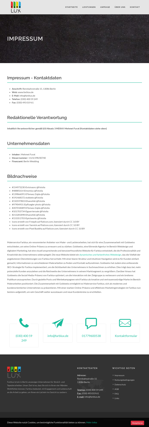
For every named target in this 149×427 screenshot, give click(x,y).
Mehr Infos (91, 422)
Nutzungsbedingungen (125, 380)
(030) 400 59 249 (90, 389)
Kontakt (135, 7)
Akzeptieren (137, 423)
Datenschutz (120, 384)
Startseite (71, 7)
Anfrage (105, 7)
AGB (117, 389)
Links (117, 398)
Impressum (119, 375)
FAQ (117, 393)
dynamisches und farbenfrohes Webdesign (100, 254)
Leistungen (89, 7)
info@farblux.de (88, 396)
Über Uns (120, 7)
